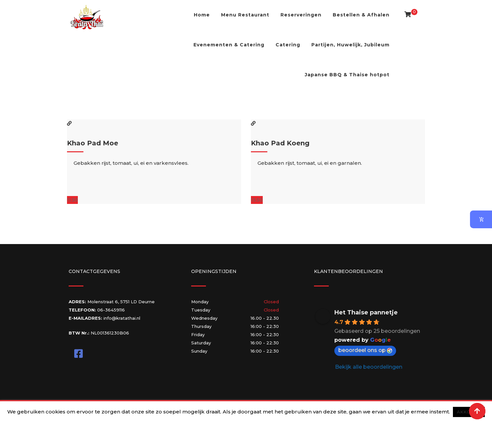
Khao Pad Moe (92, 143)
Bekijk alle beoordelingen (368, 367)
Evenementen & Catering (228, 45)
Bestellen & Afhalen (361, 15)
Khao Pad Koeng (280, 143)
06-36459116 (111, 309)
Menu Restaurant (245, 15)
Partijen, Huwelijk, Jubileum (350, 45)
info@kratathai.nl (121, 318)
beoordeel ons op (365, 350)
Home (202, 15)
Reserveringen (301, 15)
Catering (288, 45)
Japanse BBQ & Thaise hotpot (347, 75)
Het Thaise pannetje (366, 312)
